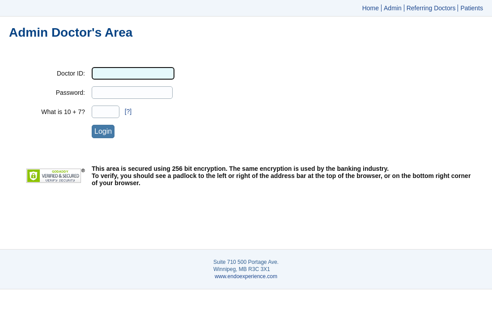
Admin (393, 8)
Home (370, 8)
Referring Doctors (431, 8)
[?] (128, 111)
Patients (471, 8)
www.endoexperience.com (246, 276)
